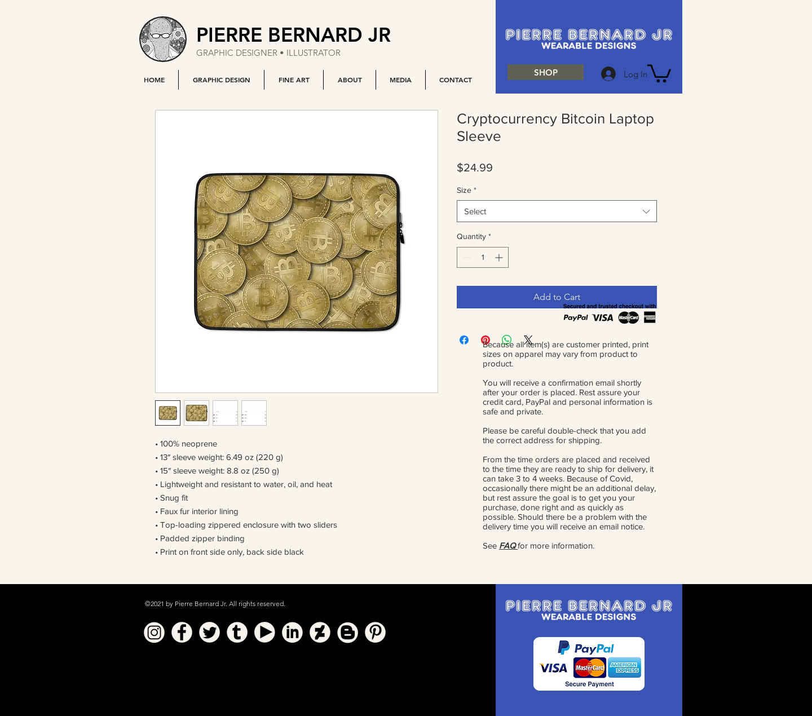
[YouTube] (265, 632)
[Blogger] (348, 632)
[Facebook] (182, 632)
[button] (221, 80)
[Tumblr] (237, 632)
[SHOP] (546, 72)
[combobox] (557, 211)
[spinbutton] (483, 257)
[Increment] (500, 257)
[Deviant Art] (320, 632)
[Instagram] (154, 632)
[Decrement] (465, 257)
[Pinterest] (375, 632)
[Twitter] (209, 632)
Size (466, 190)
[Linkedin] (292, 632)
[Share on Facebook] (464, 340)
